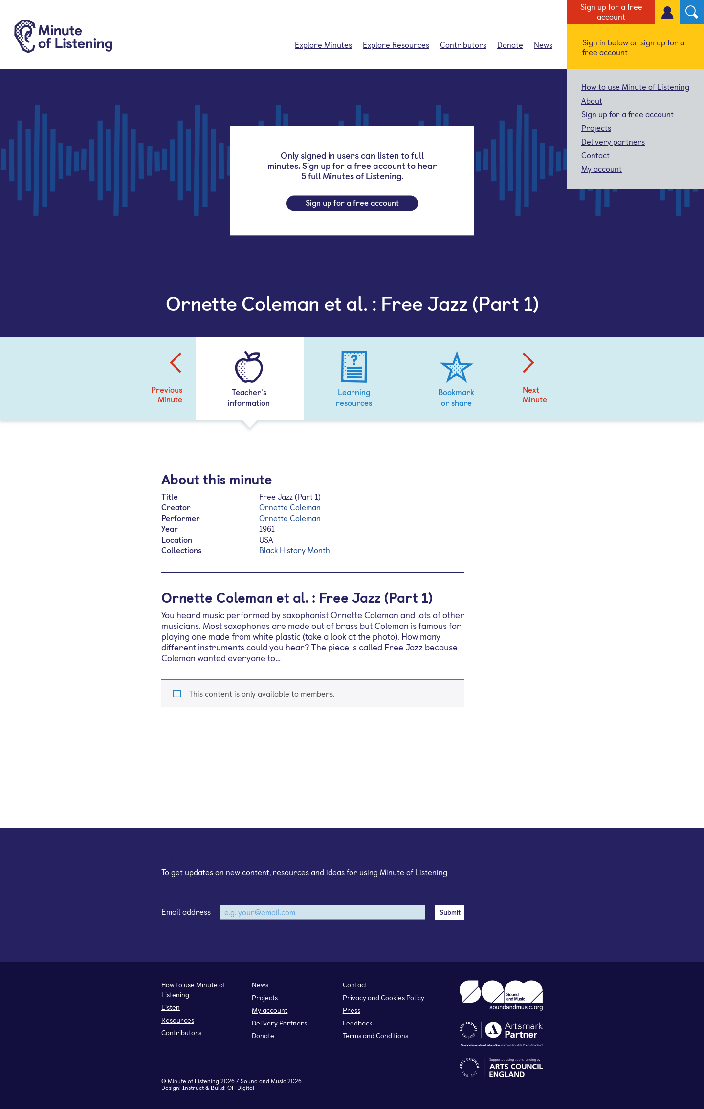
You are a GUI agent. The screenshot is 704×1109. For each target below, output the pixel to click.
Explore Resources (396, 44)
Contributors (463, 44)
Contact (595, 155)
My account (601, 168)
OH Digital (240, 1087)
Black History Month (294, 550)
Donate (510, 44)
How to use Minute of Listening (635, 86)
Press (351, 1010)
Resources (177, 1020)
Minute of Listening (193, 1080)
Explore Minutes (323, 44)
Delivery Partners (279, 1023)
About (591, 100)
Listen (170, 1007)
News (543, 44)
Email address (186, 911)
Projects (596, 127)
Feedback (358, 1023)
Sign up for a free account (611, 11)
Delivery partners (613, 141)
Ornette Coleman (290, 507)
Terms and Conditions (375, 1035)
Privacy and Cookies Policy (383, 997)
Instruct (193, 1087)
